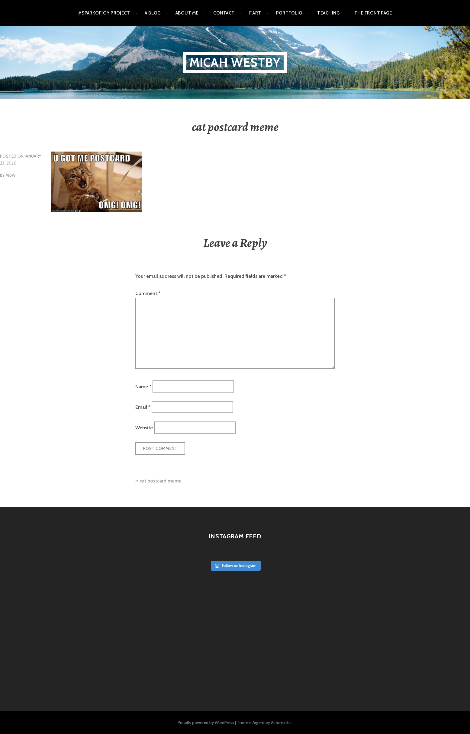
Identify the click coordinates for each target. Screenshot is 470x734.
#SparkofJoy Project (104, 13)
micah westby (235, 62)
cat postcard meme (161, 481)
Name (143, 386)
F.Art (255, 13)
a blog (153, 13)
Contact (223, 13)
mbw (10, 175)
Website (144, 428)
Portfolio (289, 13)
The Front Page (373, 13)
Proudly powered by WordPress (206, 722)
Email (142, 407)
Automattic (281, 722)
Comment (147, 293)
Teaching (328, 13)
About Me (187, 13)
